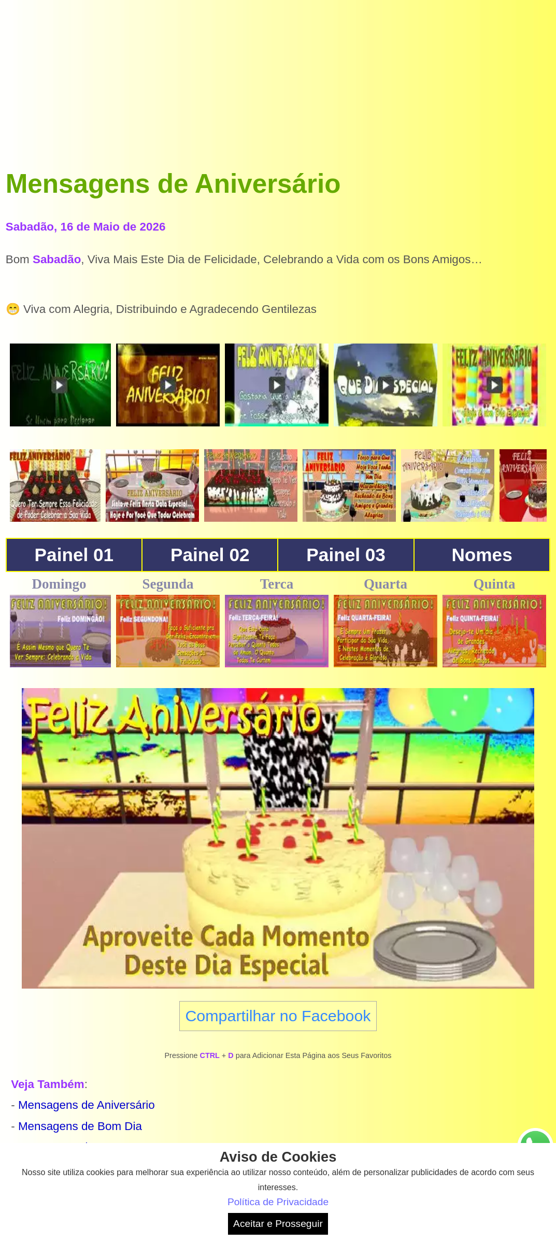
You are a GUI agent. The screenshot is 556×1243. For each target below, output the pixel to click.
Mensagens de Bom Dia (80, 1126)
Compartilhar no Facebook (277, 1015)
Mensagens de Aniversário (86, 1104)
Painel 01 (74, 555)
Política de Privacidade (278, 1201)
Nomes (481, 555)
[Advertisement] (278, 78)
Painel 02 (210, 555)
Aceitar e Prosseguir (278, 1223)
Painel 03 (346, 555)
